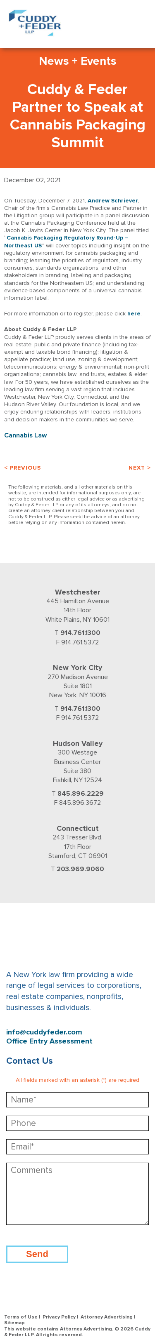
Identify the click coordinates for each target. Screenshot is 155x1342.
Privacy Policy (59, 1317)
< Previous (22, 467)
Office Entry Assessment (49, 1041)
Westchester (77, 592)
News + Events (78, 61)
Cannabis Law (25, 435)
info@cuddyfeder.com (44, 1032)
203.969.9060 (80, 869)
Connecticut (78, 828)
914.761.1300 (80, 633)
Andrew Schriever (113, 200)
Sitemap (14, 1323)
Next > (140, 467)
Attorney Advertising (107, 1317)
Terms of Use (21, 1317)
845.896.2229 (80, 794)
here (134, 313)
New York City (77, 667)
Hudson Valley (78, 743)
